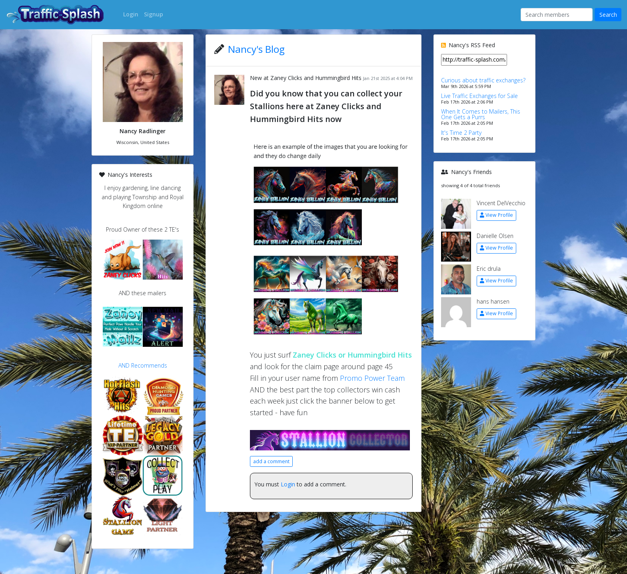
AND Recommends (142, 365)
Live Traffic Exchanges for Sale (479, 96)
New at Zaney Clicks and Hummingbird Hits (305, 78)
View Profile (496, 215)
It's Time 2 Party (461, 132)
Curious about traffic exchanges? (483, 80)
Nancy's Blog (256, 49)
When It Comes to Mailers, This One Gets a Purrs (480, 114)
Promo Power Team (372, 378)
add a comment (271, 461)
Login (288, 484)
